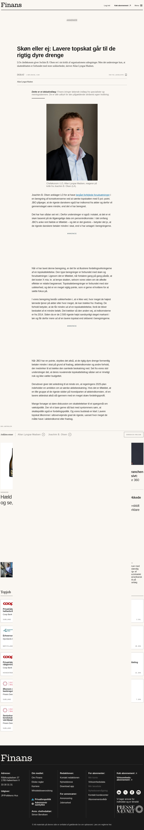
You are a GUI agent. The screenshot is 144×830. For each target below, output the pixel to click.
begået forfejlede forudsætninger (93, 195)
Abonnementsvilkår (97, 799)
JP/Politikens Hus (9, 795)
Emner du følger (133, 434)
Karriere (35, 786)
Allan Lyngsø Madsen (29, 434)
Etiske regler (38, 782)
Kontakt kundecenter (98, 795)
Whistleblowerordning (42, 790)
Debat (20, 75)
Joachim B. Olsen (57, 434)
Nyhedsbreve (66, 782)
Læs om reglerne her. (103, 824)
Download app (67, 786)
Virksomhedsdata (96, 782)
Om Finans (37, 777)
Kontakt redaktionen (69, 777)
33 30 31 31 (7, 785)
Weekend (4, 492)
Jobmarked (65, 802)
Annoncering (66, 798)
